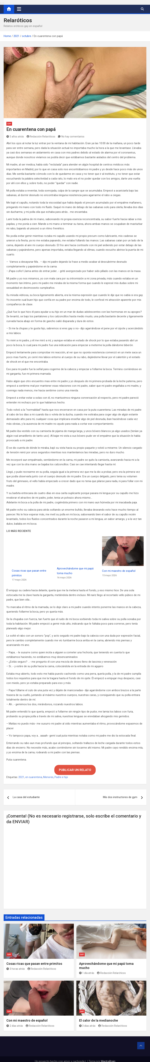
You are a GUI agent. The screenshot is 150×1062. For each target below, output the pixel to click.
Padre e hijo (61, 772)
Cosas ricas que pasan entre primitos (34, 959)
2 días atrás (14, 1021)
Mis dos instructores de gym (120, 792)
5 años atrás (15, 136)
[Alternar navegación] (19, 9)
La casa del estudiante (26, 792)
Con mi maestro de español (118, 571)
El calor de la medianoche (98, 1016)
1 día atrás (86, 968)
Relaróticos (18, 20)
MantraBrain (108, 1056)
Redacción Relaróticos (41, 136)
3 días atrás (87, 1021)
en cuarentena (33, 772)
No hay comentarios (72, 136)
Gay (9, 124)
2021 (21, 772)
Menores (48, 772)
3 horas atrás (15, 964)
